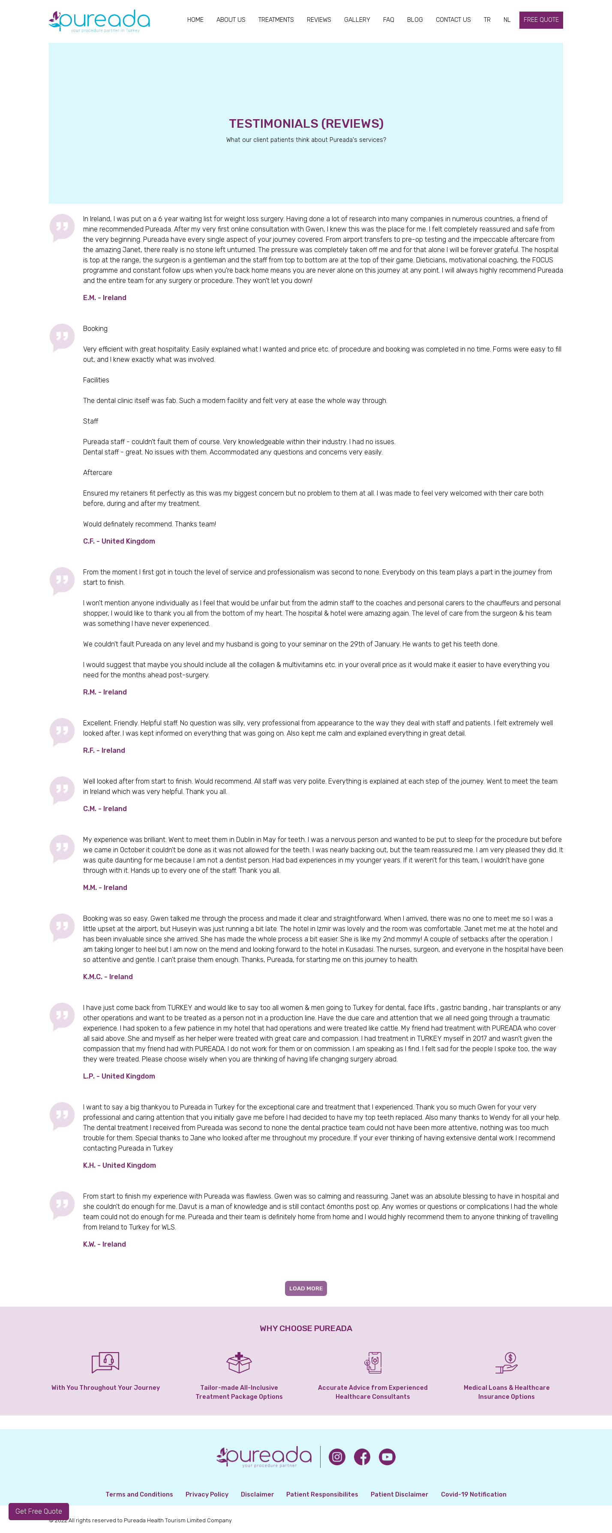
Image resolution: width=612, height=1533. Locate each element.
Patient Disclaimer (400, 1494)
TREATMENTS (276, 20)
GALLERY (357, 20)
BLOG (415, 20)
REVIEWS (319, 20)
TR (487, 20)
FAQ (388, 20)
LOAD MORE (306, 1288)
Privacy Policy (207, 1494)
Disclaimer (257, 1494)
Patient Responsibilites (322, 1494)
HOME (195, 20)
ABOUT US (231, 20)
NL (507, 20)
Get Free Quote (38, 1511)
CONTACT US (453, 20)
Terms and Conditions (139, 1494)
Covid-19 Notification (474, 1494)
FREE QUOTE (541, 20)
